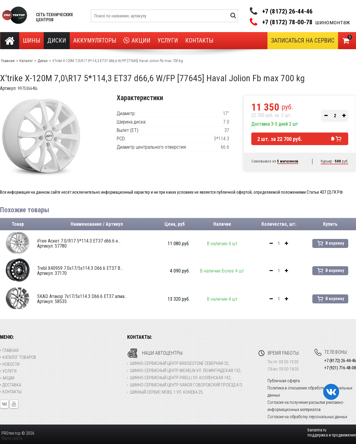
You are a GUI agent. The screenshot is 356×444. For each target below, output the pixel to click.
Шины (31, 40)
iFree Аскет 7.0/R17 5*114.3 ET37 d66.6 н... (79, 243)
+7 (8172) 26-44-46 (287, 11)
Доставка (10, 385)
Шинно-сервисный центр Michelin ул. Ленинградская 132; (185, 370)
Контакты (199, 40)
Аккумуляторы (94, 40)
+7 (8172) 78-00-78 (287, 22)
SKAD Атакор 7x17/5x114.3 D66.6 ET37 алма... (82, 299)
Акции (136, 40)
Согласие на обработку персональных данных (307, 416)
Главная (9, 350)
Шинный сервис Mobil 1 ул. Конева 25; (166, 392)
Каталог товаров (18, 357)
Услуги (168, 40)
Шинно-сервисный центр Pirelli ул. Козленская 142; (180, 377)
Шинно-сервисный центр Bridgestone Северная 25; (179, 363)
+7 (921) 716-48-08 (340, 367)
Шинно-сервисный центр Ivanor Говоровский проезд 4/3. (186, 385)
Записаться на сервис (302, 40)
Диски (56, 40)
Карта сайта (11, 438)
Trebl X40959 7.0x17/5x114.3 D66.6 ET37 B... (80, 271)
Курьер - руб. (334, 161)
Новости (9, 364)
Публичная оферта (283, 380)
